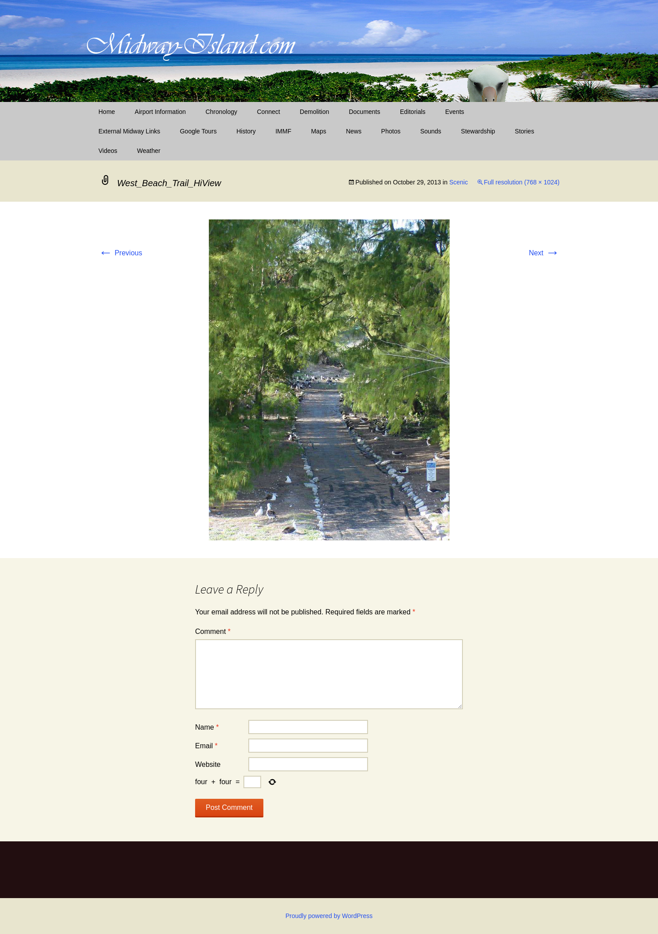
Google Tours (198, 131)
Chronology (221, 111)
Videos (108, 150)
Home (106, 111)
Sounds (430, 131)
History (246, 131)
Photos (391, 131)
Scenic (458, 182)
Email (206, 746)
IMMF (283, 131)
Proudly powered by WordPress (329, 915)
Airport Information (160, 111)
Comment (213, 631)
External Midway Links (129, 131)
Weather (149, 150)
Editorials (413, 111)
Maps (318, 131)
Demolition (314, 111)
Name (207, 727)
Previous (120, 253)
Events (454, 111)
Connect (268, 111)
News (353, 131)
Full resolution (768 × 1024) (522, 182)
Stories (524, 131)
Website (208, 764)
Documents (364, 111)
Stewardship (478, 131)
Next (544, 253)
